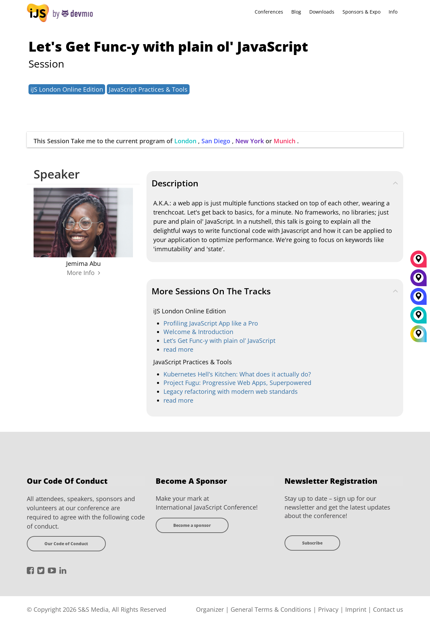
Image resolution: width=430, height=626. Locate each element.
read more (178, 349)
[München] (418, 261)
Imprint (355, 609)
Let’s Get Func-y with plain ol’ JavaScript (219, 340)
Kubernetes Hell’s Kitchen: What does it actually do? (237, 374)
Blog (296, 11)
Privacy (328, 609)
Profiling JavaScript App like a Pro (210, 323)
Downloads (321, 11)
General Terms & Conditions (271, 609)
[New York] (418, 280)
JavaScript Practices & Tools (148, 89)
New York (249, 141)
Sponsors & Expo (361, 11)
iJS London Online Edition (67, 89)
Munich (284, 141)
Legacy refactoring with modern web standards (230, 391)
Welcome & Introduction (198, 332)
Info (393, 11)
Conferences (269, 11)
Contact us (388, 609)
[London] (418, 317)
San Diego (215, 141)
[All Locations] (418, 333)
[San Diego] (418, 299)
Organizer (210, 609)
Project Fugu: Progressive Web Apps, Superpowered (237, 383)
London (185, 141)
